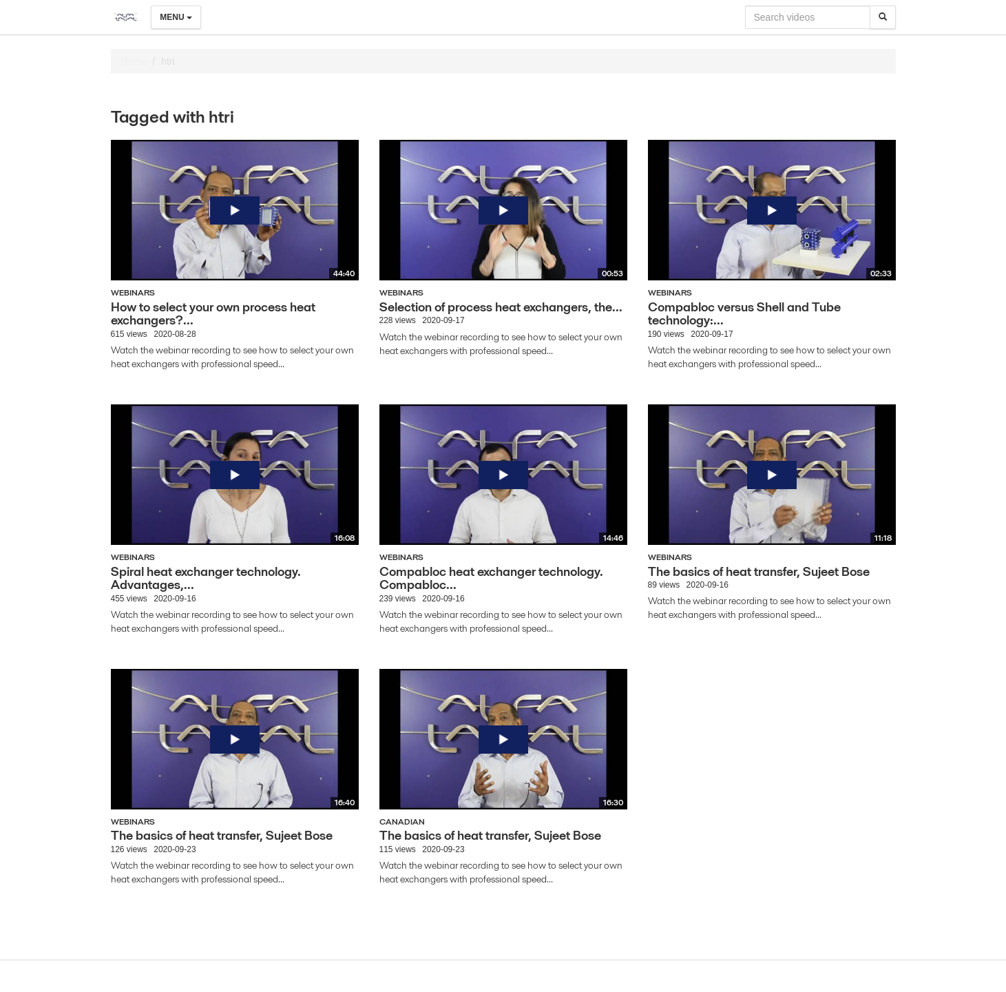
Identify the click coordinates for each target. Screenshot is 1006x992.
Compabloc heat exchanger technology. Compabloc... (491, 578)
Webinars (133, 292)
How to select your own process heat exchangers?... (213, 313)
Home (134, 61)
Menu (176, 17)
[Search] (883, 17)
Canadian (402, 821)
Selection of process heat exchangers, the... (500, 307)
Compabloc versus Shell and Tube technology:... (744, 313)
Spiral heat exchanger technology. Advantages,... (206, 578)
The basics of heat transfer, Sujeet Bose (759, 571)
